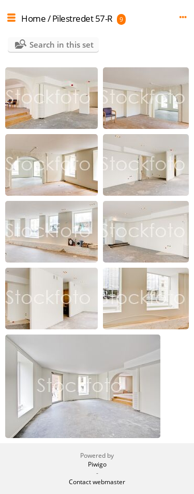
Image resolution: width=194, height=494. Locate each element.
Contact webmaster (97, 481)
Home (33, 18)
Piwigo (97, 464)
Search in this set (61, 44)
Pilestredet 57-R (82, 18)
